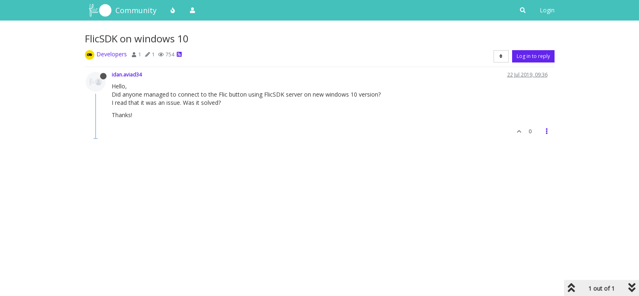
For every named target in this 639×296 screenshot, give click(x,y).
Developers (111, 54)
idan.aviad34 (127, 74)
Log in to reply (533, 56)
